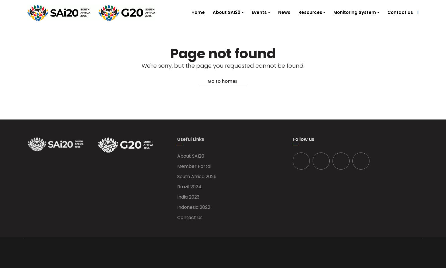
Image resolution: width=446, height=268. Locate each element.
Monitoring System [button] (354, 12)
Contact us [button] (400, 12)
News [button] (284, 12)
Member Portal (194, 166)
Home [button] (198, 12)
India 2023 (188, 197)
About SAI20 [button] (226, 12)
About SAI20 (190, 156)
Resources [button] (310, 12)
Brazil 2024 (189, 187)
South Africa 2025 (196, 176)
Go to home (221, 81)
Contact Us (190, 217)
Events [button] (259, 12)
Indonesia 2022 (193, 207)
